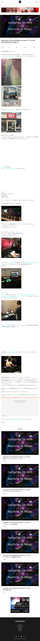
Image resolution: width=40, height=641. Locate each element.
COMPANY (20, 629)
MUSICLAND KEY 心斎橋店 (9, 109)
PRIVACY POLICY (20, 626)
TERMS (20, 624)
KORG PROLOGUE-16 (12, 168)
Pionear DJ (3, 167)
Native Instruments (29, 262)
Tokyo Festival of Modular (6, 325)
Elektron (6, 293)
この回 (9, 262)
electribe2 (16, 352)
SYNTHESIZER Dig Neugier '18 (8, 56)
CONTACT (20, 627)
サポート (20, 630)
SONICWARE (17, 232)
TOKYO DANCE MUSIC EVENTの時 (25, 294)
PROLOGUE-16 (10, 352)
